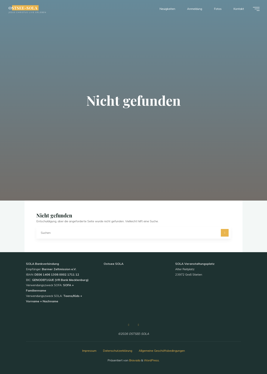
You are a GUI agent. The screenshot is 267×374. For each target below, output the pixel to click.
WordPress (151, 360)
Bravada (134, 360)
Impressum (89, 350)
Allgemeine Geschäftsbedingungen (162, 350)
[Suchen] (225, 233)
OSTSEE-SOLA (23, 7)
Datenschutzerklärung (117, 350)
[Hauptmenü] (256, 9)
